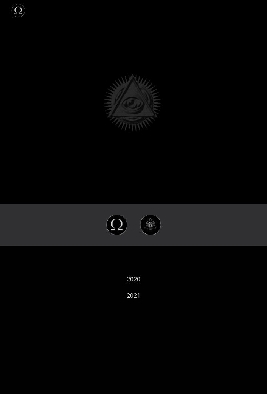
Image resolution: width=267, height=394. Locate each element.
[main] (133, 320)
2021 (133, 295)
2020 (133, 279)
